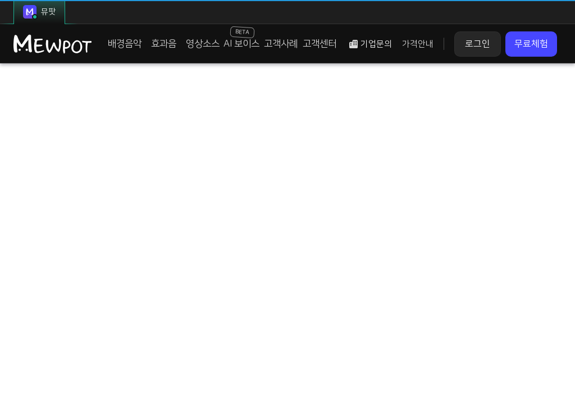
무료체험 (531, 44)
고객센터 (319, 44)
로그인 (477, 44)
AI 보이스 (241, 37)
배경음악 (125, 44)
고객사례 (281, 44)
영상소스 (203, 44)
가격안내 (417, 44)
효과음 (163, 44)
